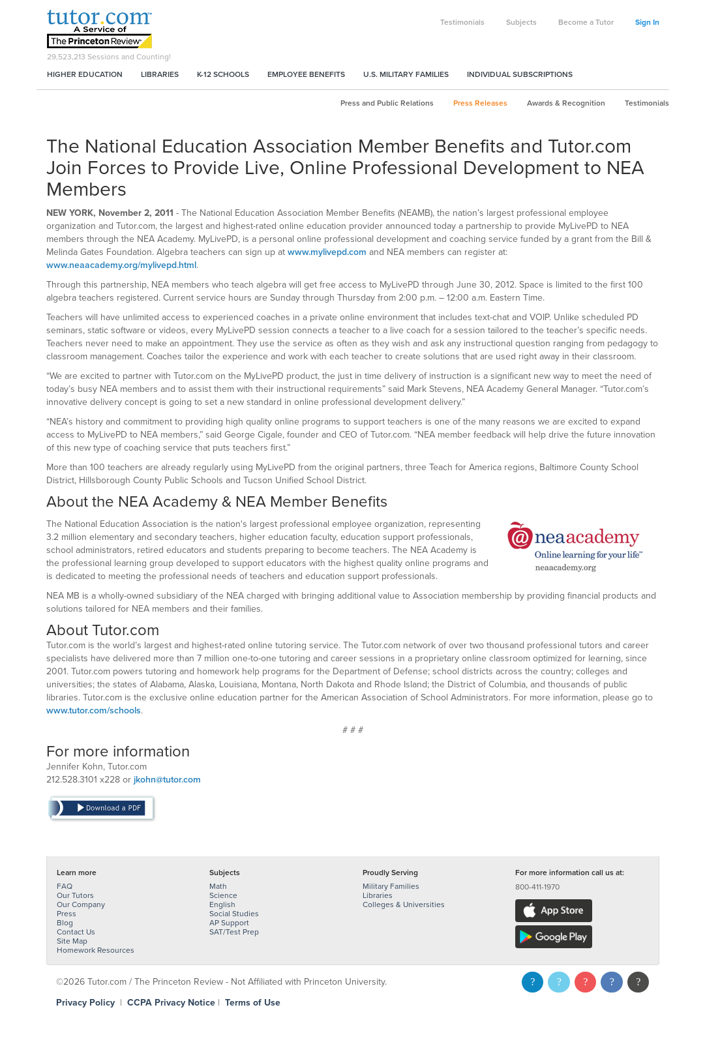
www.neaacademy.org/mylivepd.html (121, 265)
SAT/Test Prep (234, 931)
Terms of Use (252, 1002)
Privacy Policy (85, 1002)
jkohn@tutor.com (167, 779)
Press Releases (480, 103)
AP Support (229, 922)
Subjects (521, 22)
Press (66, 913)
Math (218, 886)
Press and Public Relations (387, 103)
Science (223, 895)
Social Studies (234, 913)
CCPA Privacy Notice (171, 1002)
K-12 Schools (223, 74)
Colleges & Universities (404, 904)
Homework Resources (95, 950)
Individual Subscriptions (520, 74)
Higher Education (85, 74)
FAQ (64, 886)
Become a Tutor (586, 22)
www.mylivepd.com (327, 252)
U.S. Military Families (406, 74)
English (222, 904)
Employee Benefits (306, 74)
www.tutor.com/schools (93, 710)
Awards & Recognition (566, 103)
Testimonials (462, 22)
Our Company (81, 904)
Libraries (160, 74)
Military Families (391, 886)
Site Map (72, 941)
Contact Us (76, 931)
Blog (65, 922)
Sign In (647, 22)
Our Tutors (75, 895)
